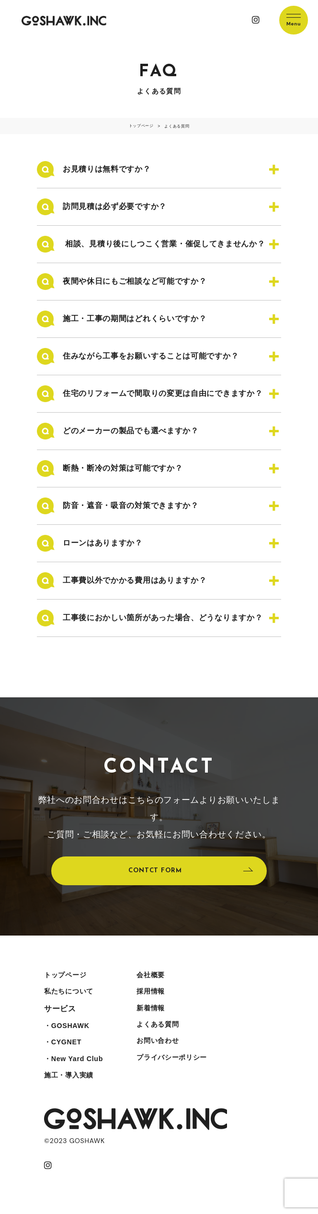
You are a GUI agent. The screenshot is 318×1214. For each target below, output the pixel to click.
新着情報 (160, 1013)
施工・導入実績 (72, 1085)
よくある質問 (168, 1031)
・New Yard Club (77, 1067)
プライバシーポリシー (184, 1067)
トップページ (68, 977)
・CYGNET (65, 1049)
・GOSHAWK (69, 1031)
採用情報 (160, 995)
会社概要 (160, 977)
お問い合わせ (168, 1049)
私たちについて (72, 995)
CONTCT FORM (154, 871)
